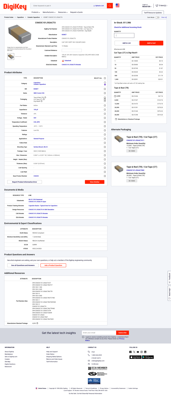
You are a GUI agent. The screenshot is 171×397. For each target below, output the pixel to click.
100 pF (36, 109)
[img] (15, 7)
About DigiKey (9, 352)
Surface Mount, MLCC (41, 147)
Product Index (8, 17)
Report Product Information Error (24, 182)
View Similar (94, 182)
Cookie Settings (133, 388)
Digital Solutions (10, 364)
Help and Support (52, 352)
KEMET (64, 34)
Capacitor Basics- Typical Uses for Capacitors (43, 206)
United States (41, 388)
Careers (7, 359)
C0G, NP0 (37, 122)
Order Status (50, 354)
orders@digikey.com (96, 361)
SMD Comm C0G (39, 93)
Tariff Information (52, 361)
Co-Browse (93, 364)
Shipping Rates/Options (54, 357)
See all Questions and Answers (23, 265)
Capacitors (20, 17)
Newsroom (8, 366)
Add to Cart (151, 43)
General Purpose (39, 138)
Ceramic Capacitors (34, 17)
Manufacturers (48, 12)
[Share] (164, 17)
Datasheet (66, 60)
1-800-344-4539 (95, 355)
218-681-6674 (94, 358)
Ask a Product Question (53, 265)
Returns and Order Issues (54, 359)
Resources (62, 12)
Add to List (127, 43)
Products (35, 12)
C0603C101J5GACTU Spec (37, 201)
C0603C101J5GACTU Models (71, 64)
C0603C (36, 176)
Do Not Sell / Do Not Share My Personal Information (85, 393)
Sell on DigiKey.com (11, 357)
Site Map (7, 361)
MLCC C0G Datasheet (35, 199)
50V (35, 118)
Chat (91, 352)
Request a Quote (76, 12)
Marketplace (9, 354)
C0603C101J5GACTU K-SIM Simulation (41, 209)
